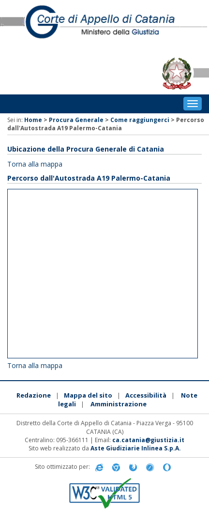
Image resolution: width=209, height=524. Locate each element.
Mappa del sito (88, 395)
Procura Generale (76, 120)
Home (33, 120)
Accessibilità (145, 395)
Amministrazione (118, 404)
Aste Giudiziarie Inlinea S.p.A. (135, 448)
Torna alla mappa (34, 164)
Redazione (33, 395)
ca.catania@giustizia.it (148, 440)
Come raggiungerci (139, 120)
